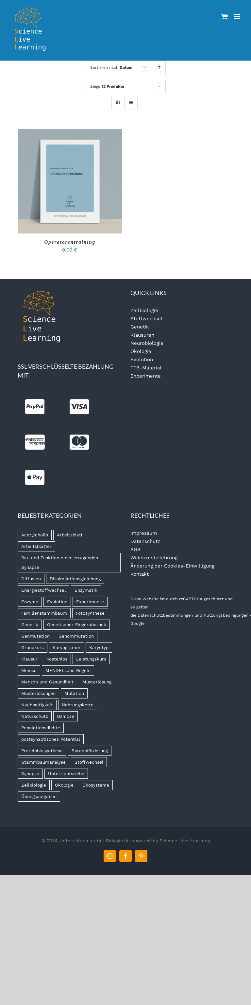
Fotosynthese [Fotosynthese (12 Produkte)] (90, 613)
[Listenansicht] (131, 102)
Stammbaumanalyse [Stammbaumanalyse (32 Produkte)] (43, 762)
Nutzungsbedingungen (226, 615)
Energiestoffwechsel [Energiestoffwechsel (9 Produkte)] (43, 590)
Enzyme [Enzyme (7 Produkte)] (29, 601)
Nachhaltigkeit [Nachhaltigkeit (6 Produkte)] (37, 704)
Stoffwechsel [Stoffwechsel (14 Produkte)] (89, 762)
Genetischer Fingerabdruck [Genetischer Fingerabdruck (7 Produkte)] (76, 624)
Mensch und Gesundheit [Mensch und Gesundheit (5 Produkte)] (47, 681)
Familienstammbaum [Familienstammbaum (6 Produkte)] (44, 613)
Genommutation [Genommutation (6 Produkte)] (76, 636)
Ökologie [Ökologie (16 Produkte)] (64, 785)
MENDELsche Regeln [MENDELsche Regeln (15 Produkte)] (68, 670)
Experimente (145, 376)
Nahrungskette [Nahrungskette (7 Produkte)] (77, 704)
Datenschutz (145, 541)
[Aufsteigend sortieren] (159, 67)
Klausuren (142, 335)
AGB (135, 549)
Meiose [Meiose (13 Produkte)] (29, 670)
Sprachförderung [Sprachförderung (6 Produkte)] (90, 750)
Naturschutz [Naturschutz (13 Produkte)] (34, 716)
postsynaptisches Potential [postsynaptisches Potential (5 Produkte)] (50, 739)
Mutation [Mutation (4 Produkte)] (74, 693)
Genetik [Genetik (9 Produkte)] (29, 624)
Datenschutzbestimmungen (165, 615)
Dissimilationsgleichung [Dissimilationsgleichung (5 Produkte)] (75, 578)
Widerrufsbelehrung (153, 558)
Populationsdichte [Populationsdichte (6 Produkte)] (40, 727)
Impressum (143, 533)
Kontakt (139, 574)
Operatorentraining (69, 242)
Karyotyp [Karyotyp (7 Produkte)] (99, 647)
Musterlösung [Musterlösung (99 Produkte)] (96, 681)
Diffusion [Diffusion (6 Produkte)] (31, 578)
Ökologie (140, 351)
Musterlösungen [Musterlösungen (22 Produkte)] (38, 693)
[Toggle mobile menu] (237, 16)
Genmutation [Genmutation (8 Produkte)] (35, 636)
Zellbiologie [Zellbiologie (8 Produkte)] (33, 785)
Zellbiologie (144, 310)
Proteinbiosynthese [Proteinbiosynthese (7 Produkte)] (42, 750)
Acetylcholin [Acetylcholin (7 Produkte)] (34, 534)
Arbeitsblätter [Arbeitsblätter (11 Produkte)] (36, 546)
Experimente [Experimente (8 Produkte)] (90, 601)
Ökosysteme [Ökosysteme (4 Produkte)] (95, 785)
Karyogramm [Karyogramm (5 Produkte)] (66, 647)
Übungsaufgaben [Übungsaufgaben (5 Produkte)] (39, 796)
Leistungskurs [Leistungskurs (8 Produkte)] (91, 658)
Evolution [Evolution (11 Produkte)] (57, 601)
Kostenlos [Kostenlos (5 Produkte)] (56, 658)
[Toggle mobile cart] (224, 16)
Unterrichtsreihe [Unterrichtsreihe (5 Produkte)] (66, 773)
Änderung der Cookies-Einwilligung (172, 566)
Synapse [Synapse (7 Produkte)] (30, 773)
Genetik (139, 327)
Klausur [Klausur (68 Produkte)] (29, 658)
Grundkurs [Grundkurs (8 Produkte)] (32, 647)
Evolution (141, 360)
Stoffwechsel (146, 319)
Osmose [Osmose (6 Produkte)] (65, 716)
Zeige (107, 86)
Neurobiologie (146, 343)
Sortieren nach (111, 67)
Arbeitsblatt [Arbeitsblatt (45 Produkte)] (70, 534)
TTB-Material (145, 368)
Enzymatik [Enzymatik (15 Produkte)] (86, 590)
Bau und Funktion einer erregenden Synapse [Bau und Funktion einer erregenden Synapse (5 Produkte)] (59, 562)
